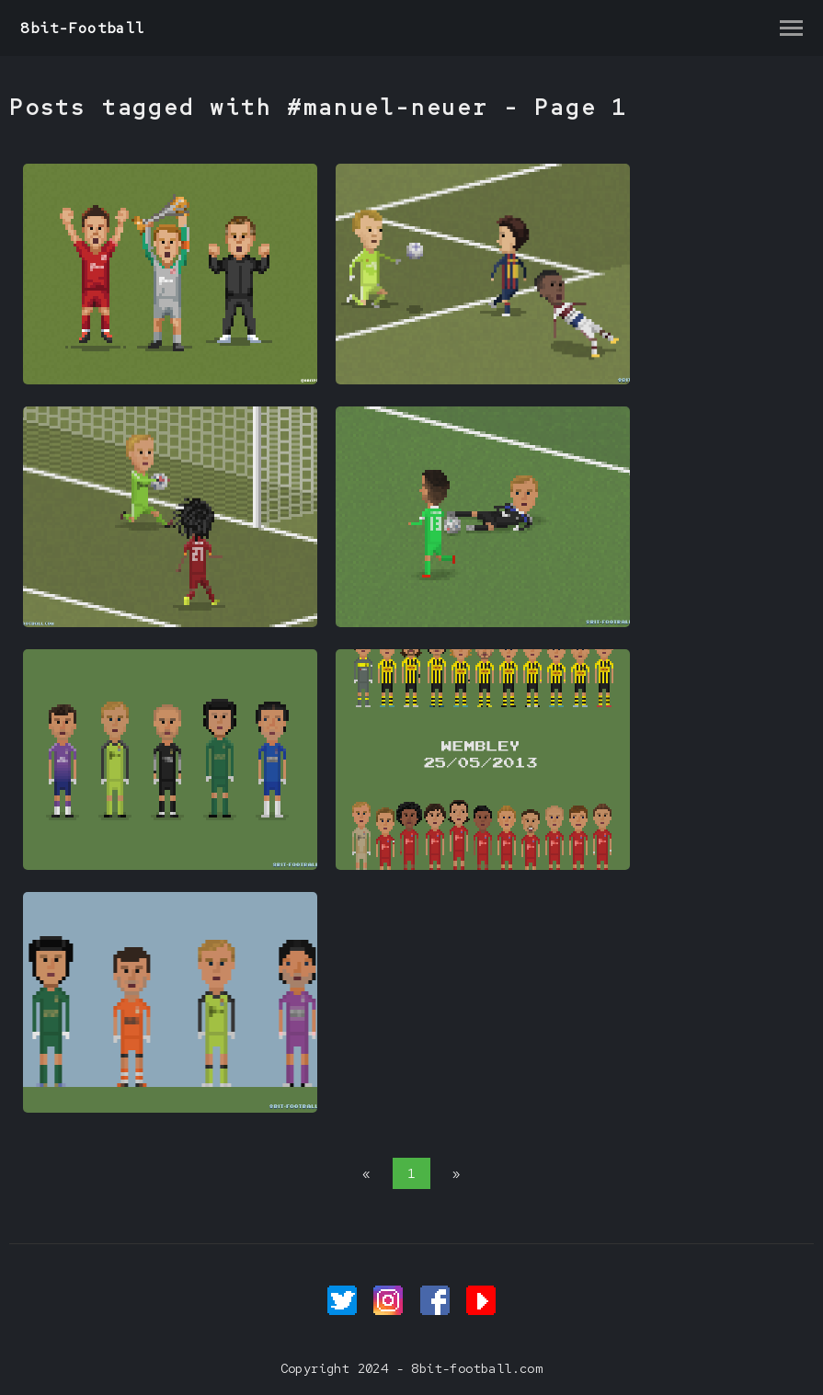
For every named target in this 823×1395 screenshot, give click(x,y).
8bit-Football (82, 28)
